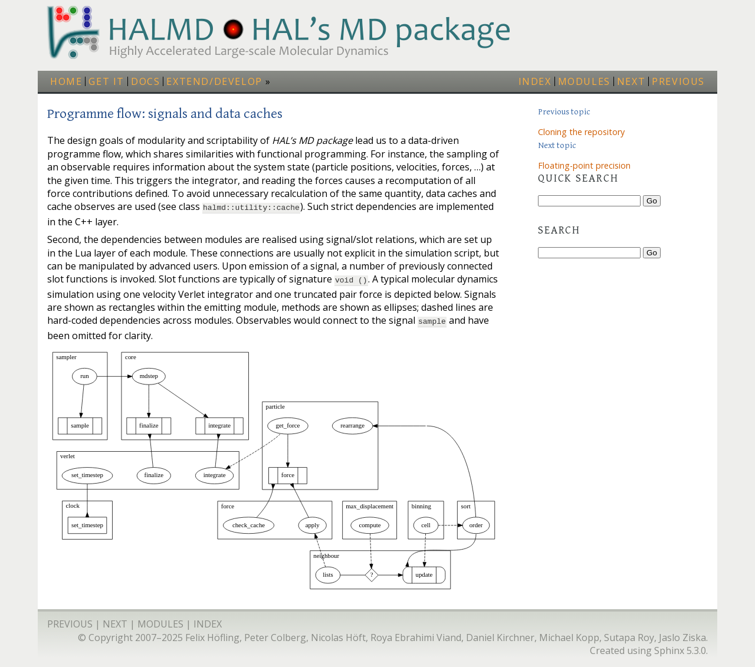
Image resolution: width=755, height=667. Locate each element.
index (535, 81)
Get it (106, 81)
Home (66, 81)
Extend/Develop (214, 81)
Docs (145, 81)
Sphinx (669, 646)
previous (678, 81)
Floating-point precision (584, 165)
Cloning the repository (581, 131)
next (631, 81)
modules (584, 81)
